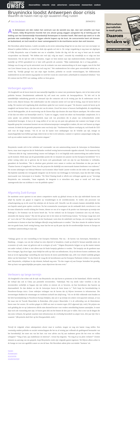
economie (12, 356)
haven (10, 351)
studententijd (13, 359)
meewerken (87, 5)
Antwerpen (12, 353)
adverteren (62, 5)
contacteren (74, 5)
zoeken (97, 5)
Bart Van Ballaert (18, 21)
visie (53, 5)
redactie (45, 5)
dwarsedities (34, 5)
